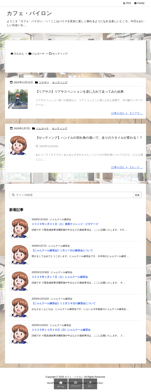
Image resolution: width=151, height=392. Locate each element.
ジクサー (44, 82)
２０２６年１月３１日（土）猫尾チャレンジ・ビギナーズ (65, 224)
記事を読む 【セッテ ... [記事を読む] (127, 167)
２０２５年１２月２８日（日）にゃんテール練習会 (61, 329)
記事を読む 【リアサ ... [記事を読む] (127, 113)
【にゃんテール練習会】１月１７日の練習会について (62, 250)
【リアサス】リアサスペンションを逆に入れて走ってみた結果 (80, 91)
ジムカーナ (38, 53)
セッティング (59, 82)
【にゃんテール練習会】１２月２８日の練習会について (64, 303)
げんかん (19, 53)
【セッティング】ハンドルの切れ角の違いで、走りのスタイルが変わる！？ (89, 137)
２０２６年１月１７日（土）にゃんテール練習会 (60, 276)
